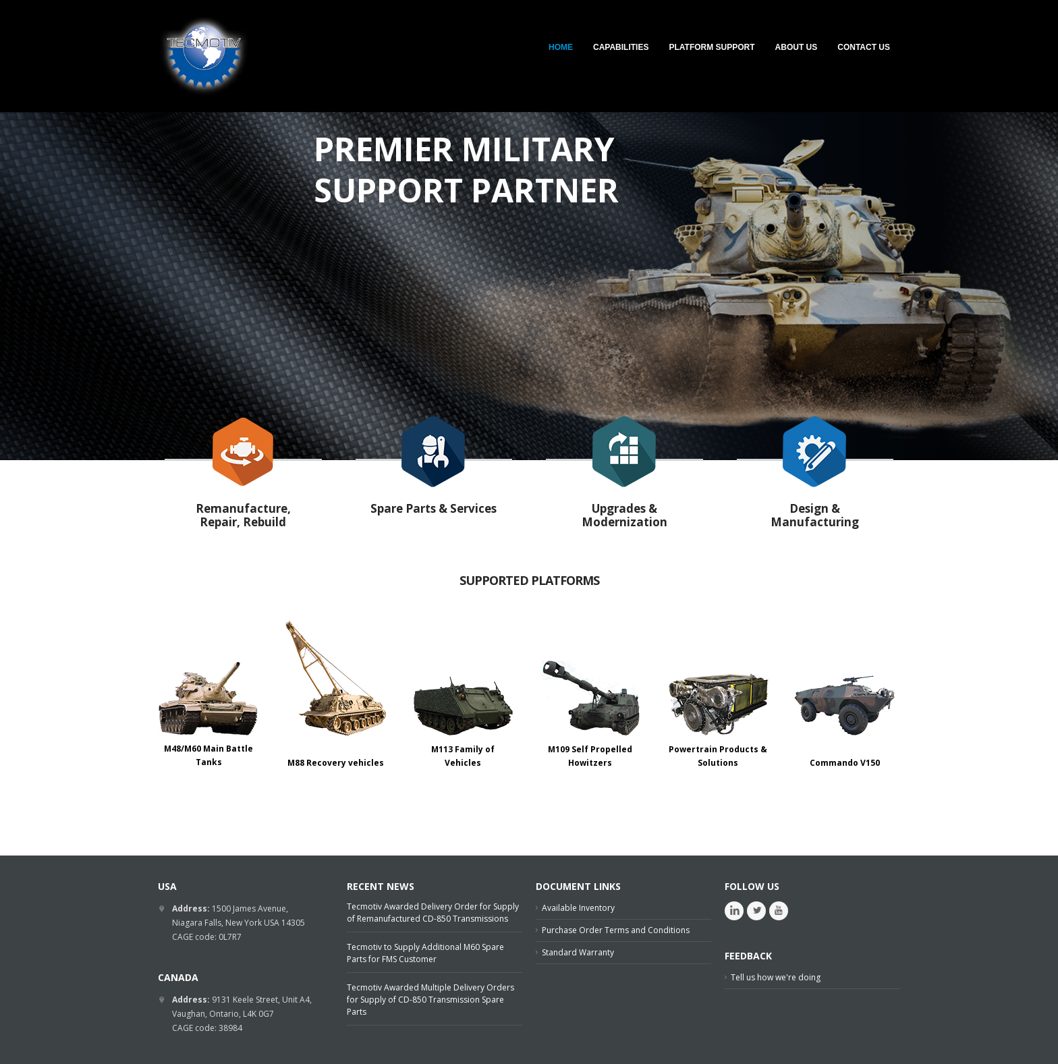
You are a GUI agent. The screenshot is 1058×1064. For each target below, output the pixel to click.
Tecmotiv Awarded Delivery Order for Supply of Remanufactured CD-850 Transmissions (433, 912)
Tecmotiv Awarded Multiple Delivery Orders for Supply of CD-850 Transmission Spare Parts (430, 999)
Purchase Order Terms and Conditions (616, 930)
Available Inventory (578, 908)
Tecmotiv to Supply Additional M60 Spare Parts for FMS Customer (425, 953)
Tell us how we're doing (775, 977)
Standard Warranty (578, 952)
